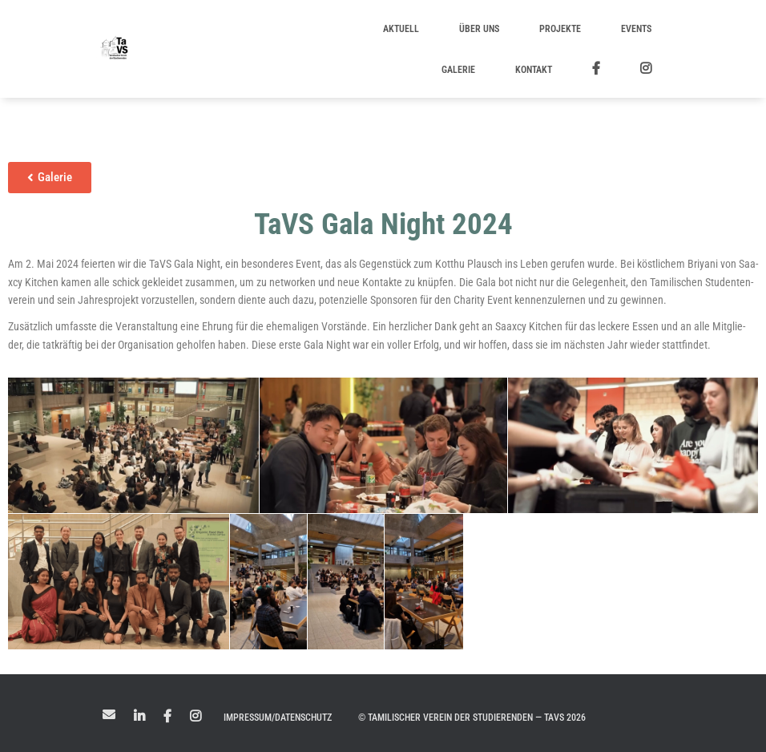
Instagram (195, 716)
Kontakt (533, 69)
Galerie (458, 69)
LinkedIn (139, 716)
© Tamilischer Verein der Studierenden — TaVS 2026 (472, 717)
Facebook (167, 716)
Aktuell (401, 28)
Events (636, 28)
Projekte (560, 28)
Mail (109, 714)
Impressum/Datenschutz (278, 717)
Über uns (479, 28)
